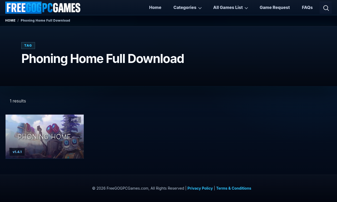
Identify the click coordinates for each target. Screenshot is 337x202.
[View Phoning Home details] (45, 137)
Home (155, 7)
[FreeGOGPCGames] (43, 8)
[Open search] (326, 8)
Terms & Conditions (233, 188)
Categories (185, 7)
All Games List (228, 7)
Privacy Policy (200, 188)
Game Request (275, 7)
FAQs (307, 7)
